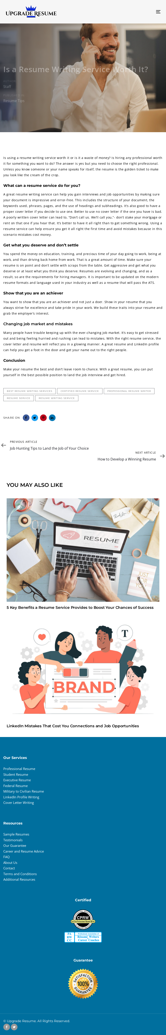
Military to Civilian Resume (23, 791)
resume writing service (57, 398)
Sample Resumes (16, 834)
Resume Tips (14, 100)
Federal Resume (15, 786)
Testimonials (13, 840)
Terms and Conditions (20, 874)
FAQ (6, 857)
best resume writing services (29, 391)
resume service (18, 398)
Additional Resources (19, 879)
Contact (9, 868)
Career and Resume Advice (23, 851)
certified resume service (80, 391)
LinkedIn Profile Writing (21, 797)
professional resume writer (129, 391)
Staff (7, 86)
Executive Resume (17, 780)
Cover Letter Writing (18, 802)
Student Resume (15, 774)
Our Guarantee (14, 845)
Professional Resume (19, 768)
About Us (10, 862)
